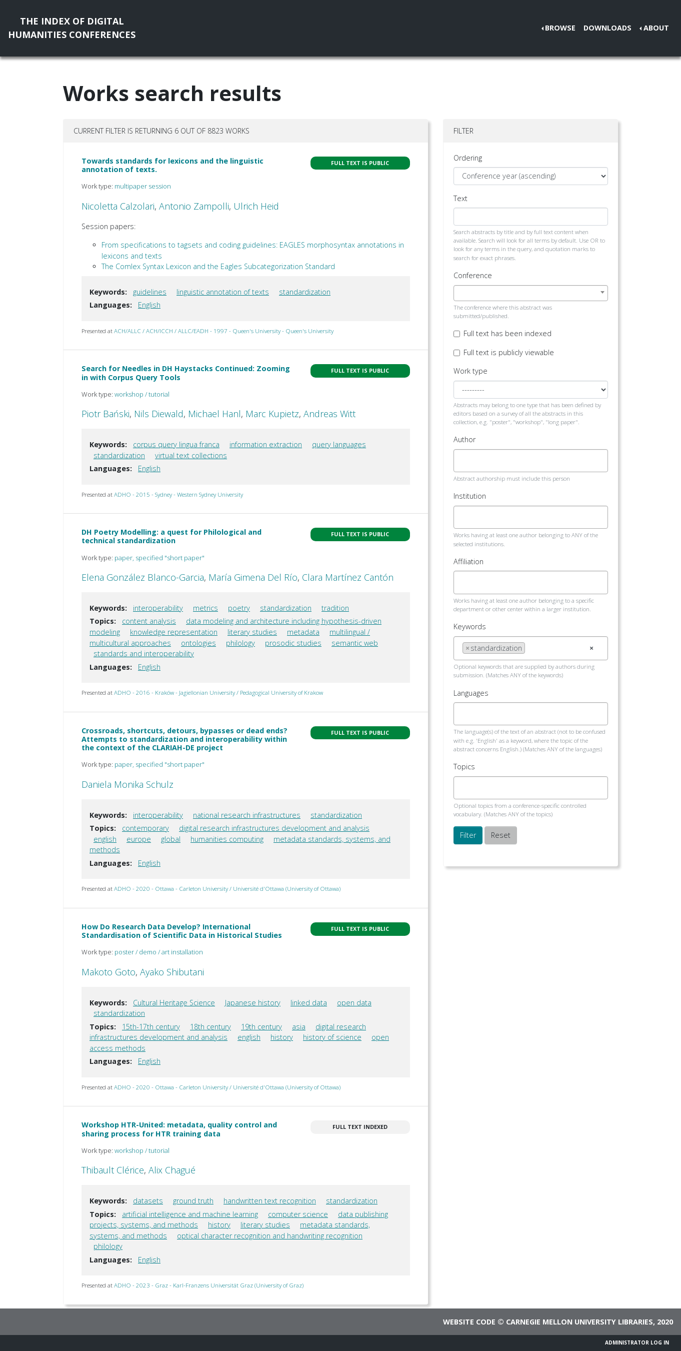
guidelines (149, 292)
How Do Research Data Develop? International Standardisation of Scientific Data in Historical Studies (182, 931)
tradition (335, 608)
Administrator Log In (637, 1342)
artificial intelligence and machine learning (190, 1214)
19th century (261, 1026)
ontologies (198, 643)
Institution (470, 496)
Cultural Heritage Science (174, 1002)
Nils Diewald (159, 414)
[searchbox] (465, 460)
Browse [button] (560, 28)
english (105, 839)
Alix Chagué (172, 1170)
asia (299, 1026)
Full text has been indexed (508, 333)
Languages (471, 693)
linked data (308, 1002)
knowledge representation (174, 632)
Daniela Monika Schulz (128, 784)
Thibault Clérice (113, 1170)
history (281, 1037)
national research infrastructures (246, 815)
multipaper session (142, 186)
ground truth (193, 1200)
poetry (239, 608)
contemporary (145, 828)
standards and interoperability (144, 653)
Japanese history (252, 1002)
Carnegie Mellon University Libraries (579, 1321)
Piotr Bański (106, 414)
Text (461, 198)
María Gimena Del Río (253, 577)
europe (138, 839)
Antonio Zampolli (194, 206)
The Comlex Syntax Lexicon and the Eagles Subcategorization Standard (218, 266)
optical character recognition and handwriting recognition (269, 1235)
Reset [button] (500, 835)
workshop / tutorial (142, 394)
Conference (473, 275)
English (149, 305)
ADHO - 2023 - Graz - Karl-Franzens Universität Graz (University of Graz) (209, 1285)
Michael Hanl (214, 414)
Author (465, 439)
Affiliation (469, 561)
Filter (468, 835)
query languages (339, 444)
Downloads (608, 28)
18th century (210, 1026)
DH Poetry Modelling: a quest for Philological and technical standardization (172, 536)
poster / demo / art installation (158, 951)
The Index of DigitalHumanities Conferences (72, 28)
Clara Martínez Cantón (348, 577)
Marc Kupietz (272, 414)
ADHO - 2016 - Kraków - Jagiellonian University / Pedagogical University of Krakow (218, 692)
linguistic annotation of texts (222, 292)
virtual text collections (191, 455)
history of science (332, 1037)
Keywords (470, 626)
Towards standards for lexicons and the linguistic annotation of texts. (173, 165)
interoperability (158, 608)
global (170, 839)
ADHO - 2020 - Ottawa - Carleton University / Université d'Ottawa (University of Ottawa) (227, 888)
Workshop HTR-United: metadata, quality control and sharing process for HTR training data (179, 1129)
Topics (464, 766)
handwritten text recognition (270, 1200)
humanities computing (227, 839)
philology (240, 643)
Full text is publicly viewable (509, 352)
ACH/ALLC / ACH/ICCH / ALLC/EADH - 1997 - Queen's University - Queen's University (224, 331)
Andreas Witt (330, 414)
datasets (148, 1200)
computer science (298, 1214)
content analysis (149, 621)
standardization (304, 292)
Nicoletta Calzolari (118, 206)
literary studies (252, 632)
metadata (303, 632)
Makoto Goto (109, 972)
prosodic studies (293, 643)
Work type (471, 371)
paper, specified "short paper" (159, 557)
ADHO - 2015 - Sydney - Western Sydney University (178, 494)
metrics (205, 608)
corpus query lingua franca (176, 444)
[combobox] (531, 293)
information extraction (266, 444)
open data (354, 1002)
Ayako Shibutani (172, 972)
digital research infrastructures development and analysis (274, 828)
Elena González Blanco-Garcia (143, 577)
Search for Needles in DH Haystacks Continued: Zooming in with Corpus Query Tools (186, 373)
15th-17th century (151, 1026)
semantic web (355, 643)
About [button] (656, 28)
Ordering (468, 158)
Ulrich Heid (256, 206)
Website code (469, 1321)
